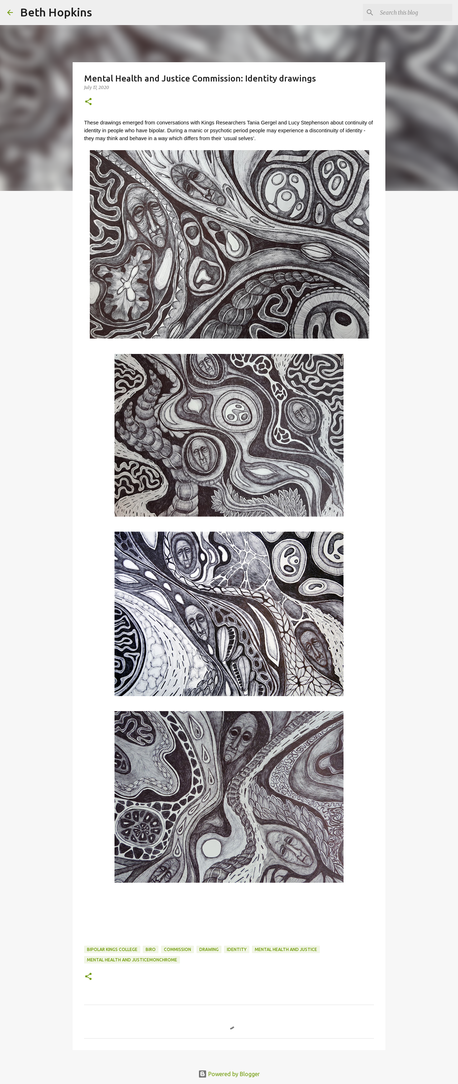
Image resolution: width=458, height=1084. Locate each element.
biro (151, 949)
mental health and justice (286, 949)
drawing (209, 949)
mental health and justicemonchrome (132, 959)
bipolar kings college (112, 949)
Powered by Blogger (229, 1074)
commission (177, 949)
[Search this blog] (414, 12)
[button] (88, 102)
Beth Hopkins (56, 12)
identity (237, 949)
